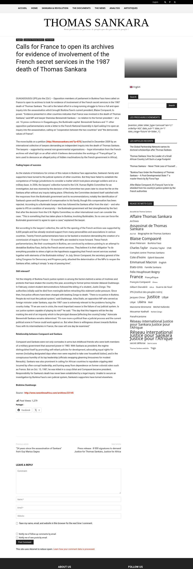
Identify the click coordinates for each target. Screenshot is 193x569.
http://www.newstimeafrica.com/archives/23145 (49, 393)
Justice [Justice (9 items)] (153, 296)
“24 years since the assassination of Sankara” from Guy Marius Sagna (39, 450)
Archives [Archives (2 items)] (134, 220)
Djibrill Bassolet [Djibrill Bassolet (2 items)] (156, 257)
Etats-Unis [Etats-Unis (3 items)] (136, 267)
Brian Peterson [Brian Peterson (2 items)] (138, 243)
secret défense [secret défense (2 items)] (137, 343)
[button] (165, 2)
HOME (34, 8)
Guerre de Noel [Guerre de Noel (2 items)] (164, 286)
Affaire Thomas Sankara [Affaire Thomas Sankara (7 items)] (151, 216)
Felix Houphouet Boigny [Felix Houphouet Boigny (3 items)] (145, 272)
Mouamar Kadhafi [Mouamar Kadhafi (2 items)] (139, 311)
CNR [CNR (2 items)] (169, 247)
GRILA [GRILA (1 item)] (151, 287)
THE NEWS (100, 8)
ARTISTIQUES (131, 8)
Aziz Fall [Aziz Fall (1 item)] (133, 234)
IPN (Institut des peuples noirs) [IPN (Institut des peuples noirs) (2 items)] (146, 291)
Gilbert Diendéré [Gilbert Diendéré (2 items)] (138, 286)
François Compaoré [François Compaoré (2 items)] (140, 281)
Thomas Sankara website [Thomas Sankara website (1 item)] (139, 348)
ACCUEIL (22, 8)
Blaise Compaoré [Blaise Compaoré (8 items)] (145, 238)
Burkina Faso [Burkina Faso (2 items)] (154, 243)
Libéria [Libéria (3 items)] (142, 302)
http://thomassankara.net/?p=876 (64, 141)
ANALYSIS (115, 8)
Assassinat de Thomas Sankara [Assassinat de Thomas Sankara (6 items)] (148, 227)
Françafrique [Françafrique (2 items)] (151, 277)
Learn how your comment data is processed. (74, 549)
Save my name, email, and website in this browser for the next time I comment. (56, 523)
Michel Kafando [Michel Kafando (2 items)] (161, 306)
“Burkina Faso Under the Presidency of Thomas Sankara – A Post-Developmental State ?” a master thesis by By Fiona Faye (152, 175)
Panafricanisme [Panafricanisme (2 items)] (138, 316)
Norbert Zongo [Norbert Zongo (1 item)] (156, 312)
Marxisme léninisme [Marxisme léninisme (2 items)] (140, 306)
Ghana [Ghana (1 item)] (154, 282)
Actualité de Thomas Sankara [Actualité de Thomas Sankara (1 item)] (141, 212)
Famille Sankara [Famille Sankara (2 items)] (153, 267)
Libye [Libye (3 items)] (165, 297)
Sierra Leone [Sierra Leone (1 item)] (152, 343)
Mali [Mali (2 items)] (150, 302)
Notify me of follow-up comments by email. (37, 534)
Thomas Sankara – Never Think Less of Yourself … (153, 166)
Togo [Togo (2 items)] (153, 348)
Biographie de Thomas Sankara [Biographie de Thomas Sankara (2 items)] (154, 233)
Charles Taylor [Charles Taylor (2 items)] (157, 247)
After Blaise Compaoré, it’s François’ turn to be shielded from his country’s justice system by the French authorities (152, 188)
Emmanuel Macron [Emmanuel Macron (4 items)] (143, 262)
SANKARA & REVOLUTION (55, 8)
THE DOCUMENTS (82, 8)
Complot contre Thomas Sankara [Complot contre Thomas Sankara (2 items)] (147, 252)
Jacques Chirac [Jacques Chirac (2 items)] (137, 297)
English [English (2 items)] (162, 262)
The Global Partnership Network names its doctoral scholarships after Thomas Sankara (150, 148)
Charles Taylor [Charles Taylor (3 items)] (139, 247)
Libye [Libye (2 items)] (133, 302)
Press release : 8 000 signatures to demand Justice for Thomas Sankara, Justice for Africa (97, 450)
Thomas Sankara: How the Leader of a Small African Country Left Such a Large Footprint (151, 157)
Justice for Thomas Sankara (33, 40)
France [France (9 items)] (136, 276)
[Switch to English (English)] (135, 87)
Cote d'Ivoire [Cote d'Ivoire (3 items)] (138, 257)
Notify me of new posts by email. (33, 537)
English (19, 40)
